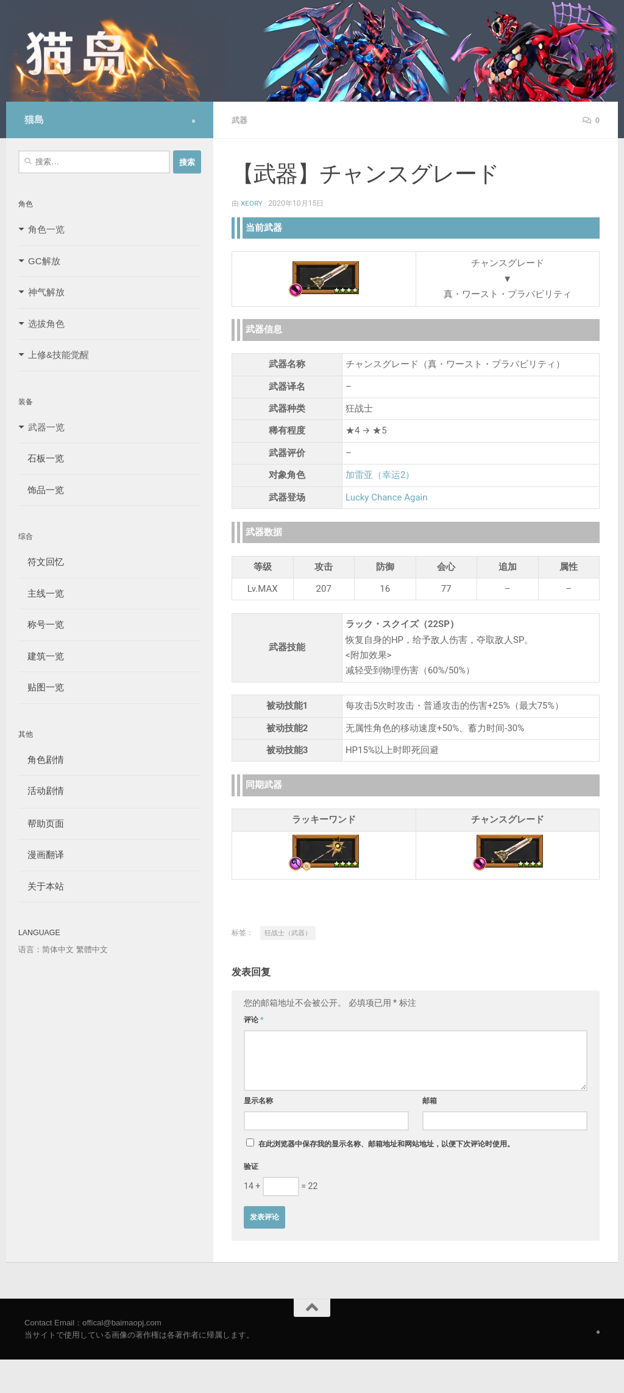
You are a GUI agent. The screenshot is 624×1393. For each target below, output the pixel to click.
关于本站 (41, 886)
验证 (251, 1166)
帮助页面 (41, 823)
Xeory (252, 202)
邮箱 (429, 1100)
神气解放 (46, 292)
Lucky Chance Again (387, 496)
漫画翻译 (41, 854)
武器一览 (46, 427)
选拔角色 (46, 323)
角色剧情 (41, 759)
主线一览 (41, 593)
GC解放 (44, 261)
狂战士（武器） (287, 932)
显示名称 (258, 1100)
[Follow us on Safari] (193, 121)
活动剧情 (41, 790)
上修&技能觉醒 (58, 354)
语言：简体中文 (46, 949)
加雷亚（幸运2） (380, 474)
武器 (240, 120)
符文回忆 (41, 561)
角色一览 (46, 229)
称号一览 (41, 624)
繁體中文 (92, 949)
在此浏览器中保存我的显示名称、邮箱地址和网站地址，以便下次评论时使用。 (386, 1143)
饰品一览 (41, 490)
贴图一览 (41, 687)
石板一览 (41, 458)
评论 (254, 1019)
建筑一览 (41, 656)
